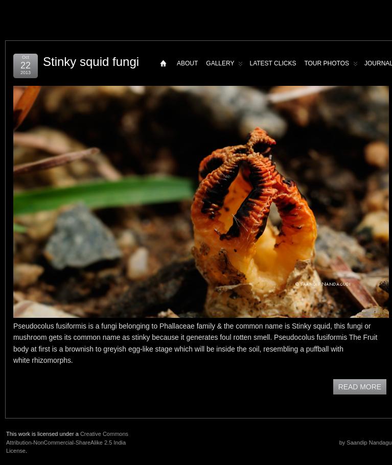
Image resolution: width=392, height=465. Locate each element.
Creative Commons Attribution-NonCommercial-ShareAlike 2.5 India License (67, 442)
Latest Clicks (272, 63)
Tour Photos (331, 66)
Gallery (224, 66)
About (187, 63)
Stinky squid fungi (91, 61)
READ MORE (359, 387)
